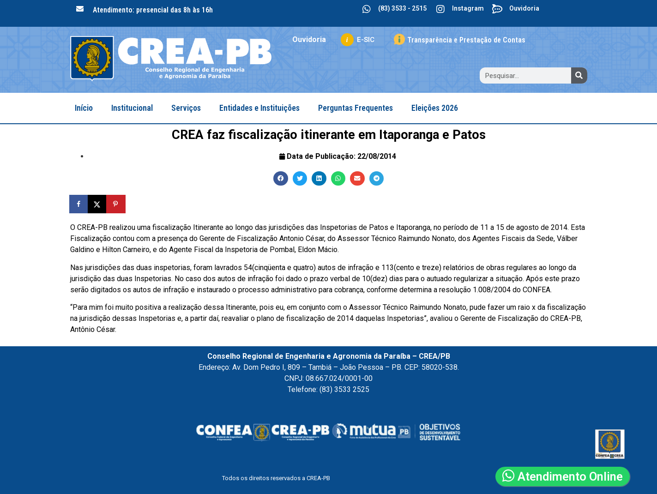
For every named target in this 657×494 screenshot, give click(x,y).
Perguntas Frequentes (355, 108)
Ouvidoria (524, 8)
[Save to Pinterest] (116, 204)
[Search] (579, 75)
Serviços (186, 108)
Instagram (468, 8)
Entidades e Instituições (259, 108)
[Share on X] (98, 204)
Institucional (132, 108)
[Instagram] (440, 9)
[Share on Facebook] (79, 204)
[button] (280, 178)
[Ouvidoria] (497, 9)
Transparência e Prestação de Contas (466, 40)
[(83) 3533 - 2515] (366, 9)
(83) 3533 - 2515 (402, 8)
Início (84, 108)
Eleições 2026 (434, 108)
